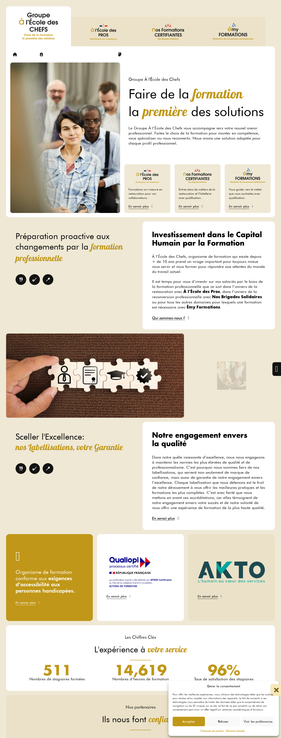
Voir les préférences (258, 721)
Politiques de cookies (212, 730)
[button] (272, 686)
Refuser (223, 721)
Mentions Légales (235, 730)
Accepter (189, 721)
